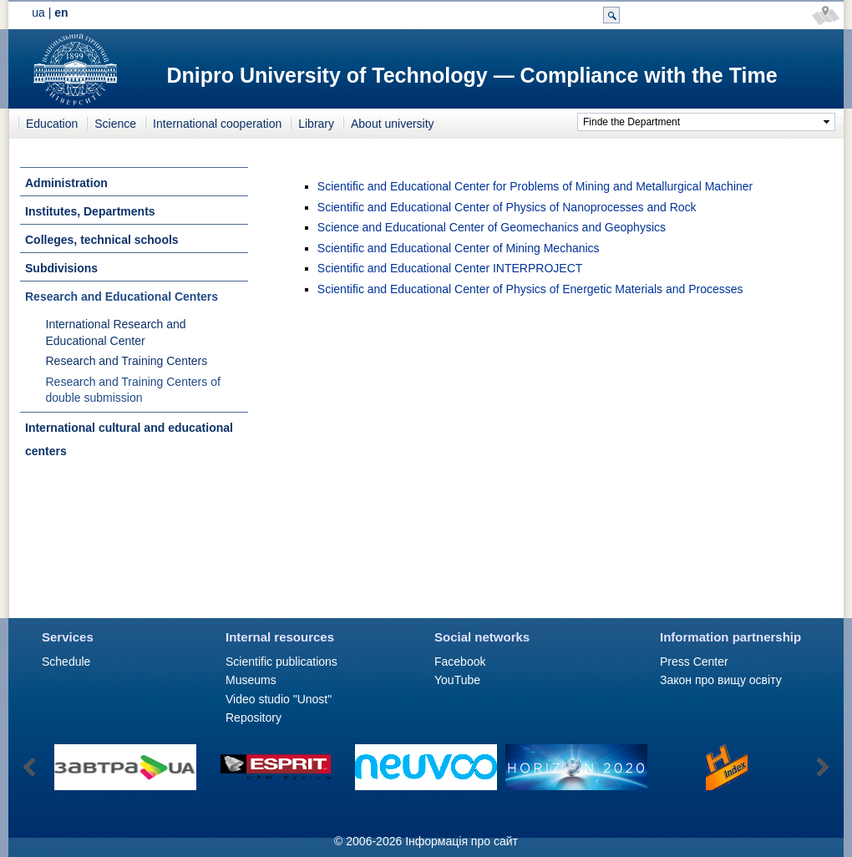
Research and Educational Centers (121, 296)
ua (38, 12)
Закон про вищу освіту (721, 680)
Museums (251, 680)
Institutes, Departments (90, 211)
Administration (66, 183)
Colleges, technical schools (102, 239)
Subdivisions (61, 268)
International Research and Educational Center (116, 332)
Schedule (66, 661)
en (61, 12)
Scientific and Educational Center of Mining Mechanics (458, 248)
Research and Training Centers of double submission (133, 390)
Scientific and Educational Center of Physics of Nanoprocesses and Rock (507, 207)
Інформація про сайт (461, 841)
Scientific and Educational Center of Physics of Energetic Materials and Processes (530, 289)
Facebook (459, 661)
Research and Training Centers (127, 361)
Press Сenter (694, 661)
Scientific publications (281, 661)
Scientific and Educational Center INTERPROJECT (449, 268)
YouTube (457, 680)
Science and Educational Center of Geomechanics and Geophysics (491, 227)
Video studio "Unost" (279, 699)
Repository (253, 717)
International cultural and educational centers (129, 439)
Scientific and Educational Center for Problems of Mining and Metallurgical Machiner (535, 186)
